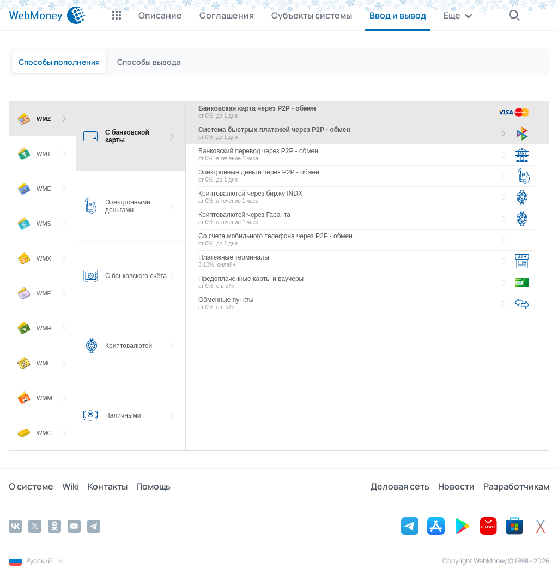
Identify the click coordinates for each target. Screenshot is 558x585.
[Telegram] (93, 526)
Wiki (70, 486)
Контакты (108, 486)
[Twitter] (34, 526)
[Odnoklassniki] (54, 526)
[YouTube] (74, 526)
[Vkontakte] (15, 526)
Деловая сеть (400, 486)
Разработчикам (516, 486)
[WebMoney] (47, 15)
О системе (31, 486)
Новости (456, 486)
